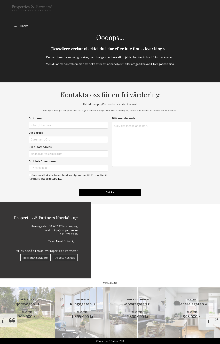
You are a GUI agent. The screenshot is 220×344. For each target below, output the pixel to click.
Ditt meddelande (123, 118)
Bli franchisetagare (35, 258)
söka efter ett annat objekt (106, 64)
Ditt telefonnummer (43, 161)
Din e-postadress (40, 147)
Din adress (36, 133)
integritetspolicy (51, 179)
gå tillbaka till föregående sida (154, 64)
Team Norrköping (62, 241)
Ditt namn (36, 118)
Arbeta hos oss (65, 258)
